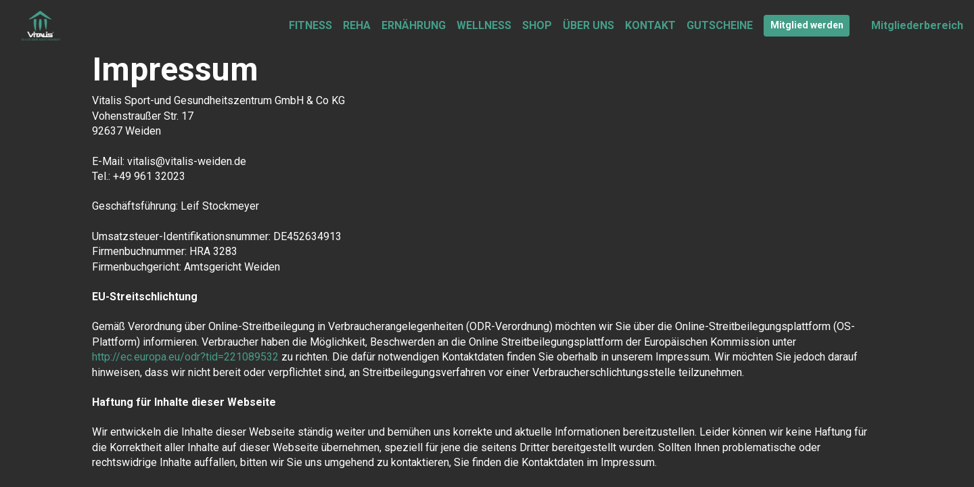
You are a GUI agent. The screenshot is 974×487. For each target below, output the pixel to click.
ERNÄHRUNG (413, 25)
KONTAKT (650, 25)
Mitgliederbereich (917, 25)
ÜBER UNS (588, 25)
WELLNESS (484, 25)
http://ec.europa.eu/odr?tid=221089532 (185, 356)
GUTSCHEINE (720, 25)
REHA (357, 25)
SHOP (537, 25)
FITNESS (310, 25)
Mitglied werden (806, 25)
